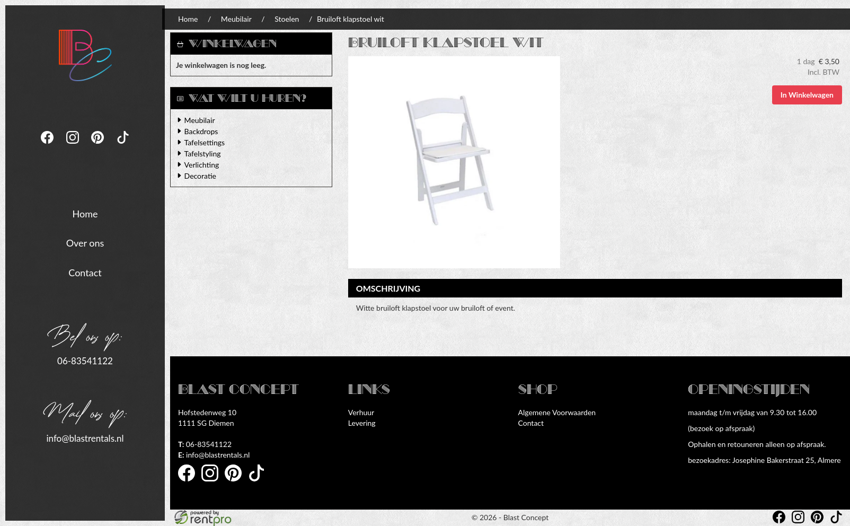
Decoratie (200, 175)
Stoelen (287, 18)
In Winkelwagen (807, 94)
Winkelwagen (233, 44)
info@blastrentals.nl (84, 437)
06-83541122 (85, 360)
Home (85, 212)
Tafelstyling (202, 153)
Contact (84, 272)
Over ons (85, 242)
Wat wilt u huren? (241, 98)
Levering (362, 422)
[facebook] (48, 146)
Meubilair (236, 18)
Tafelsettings (204, 142)
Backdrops (201, 131)
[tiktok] (123, 146)
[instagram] (73, 146)
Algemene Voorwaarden (557, 412)
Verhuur (361, 412)
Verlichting (201, 164)
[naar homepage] (85, 54)
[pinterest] (98, 146)
